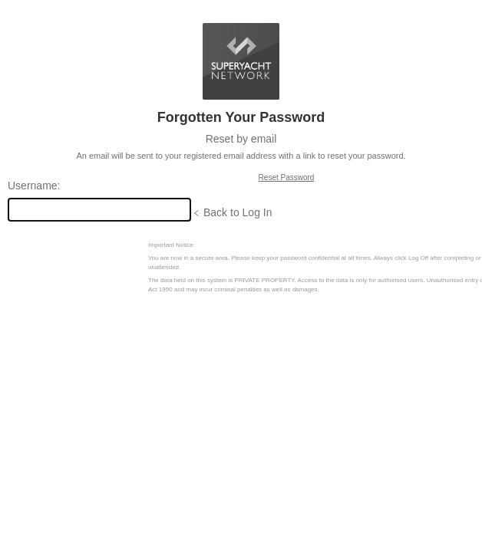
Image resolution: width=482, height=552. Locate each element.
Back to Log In (237, 212)
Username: (34, 185)
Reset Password (287, 177)
